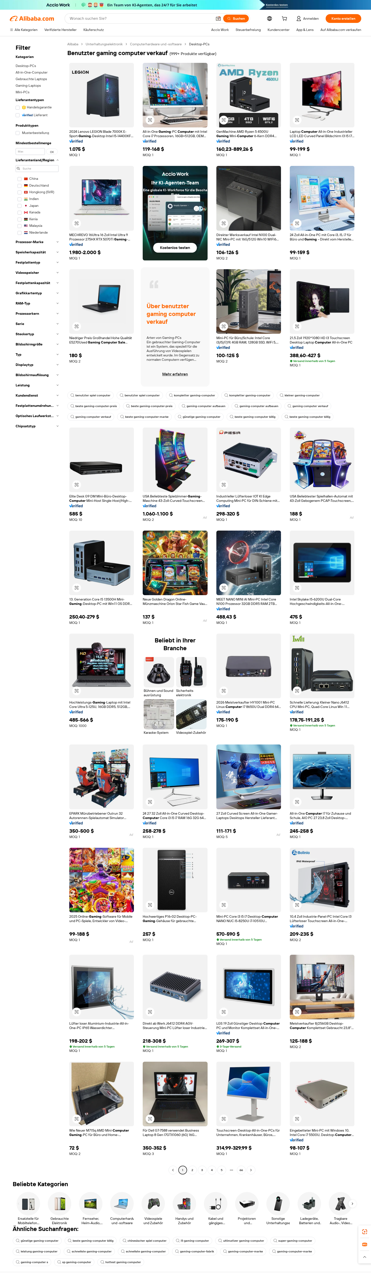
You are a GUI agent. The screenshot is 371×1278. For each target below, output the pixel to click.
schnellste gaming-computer (89, 1251)
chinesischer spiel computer (145, 1241)
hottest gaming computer (120, 1262)
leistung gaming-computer (37, 1251)
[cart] (285, 19)
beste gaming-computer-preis (93, 406)
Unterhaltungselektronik (104, 44)
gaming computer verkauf (308, 406)
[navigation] (37, 607)
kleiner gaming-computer (300, 395)
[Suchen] (236, 18)
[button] (218, 18)
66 (241, 1170)
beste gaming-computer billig (252, 417)
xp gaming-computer (74, 1262)
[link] (364, 1231)
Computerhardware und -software (156, 44)
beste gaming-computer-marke (144, 417)
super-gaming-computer (292, 1241)
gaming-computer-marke (243, 1251)
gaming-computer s (32, 1262)
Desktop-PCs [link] (199, 44)
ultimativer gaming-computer (241, 1241)
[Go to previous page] (173, 1170)
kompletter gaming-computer (192, 395)
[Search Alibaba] (140, 18)
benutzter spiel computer (90, 395)
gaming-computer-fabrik (194, 1251)
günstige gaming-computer (199, 417)
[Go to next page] (251, 1170)
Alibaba (72, 44)
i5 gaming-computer (192, 1241)
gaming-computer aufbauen (203, 406)
